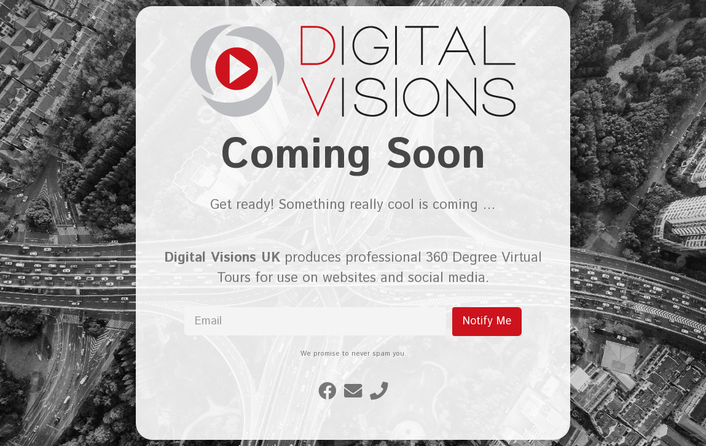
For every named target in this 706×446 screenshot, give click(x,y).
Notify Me (487, 321)
